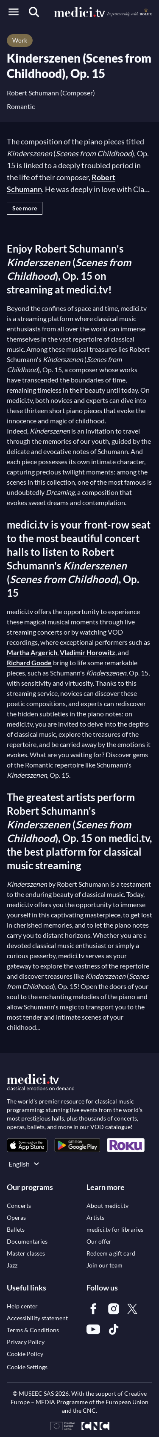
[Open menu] (13, 12)
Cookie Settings (27, 1367)
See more (24, 208)
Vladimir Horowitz (87, 652)
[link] (27, 1145)
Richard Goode (29, 662)
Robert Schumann (33, 93)
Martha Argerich (32, 652)
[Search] (34, 12)
